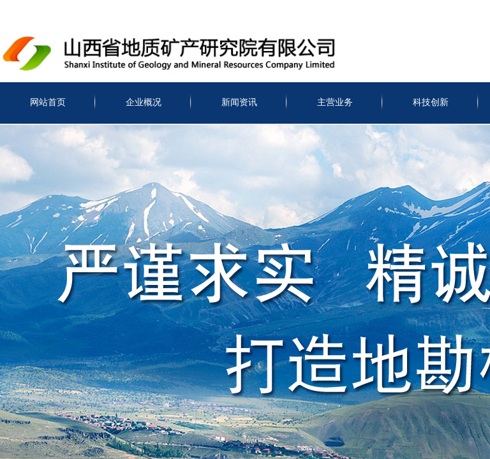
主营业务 (335, 102)
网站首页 (48, 102)
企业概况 (143, 102)
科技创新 (431, 102)
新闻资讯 (239, 102)
